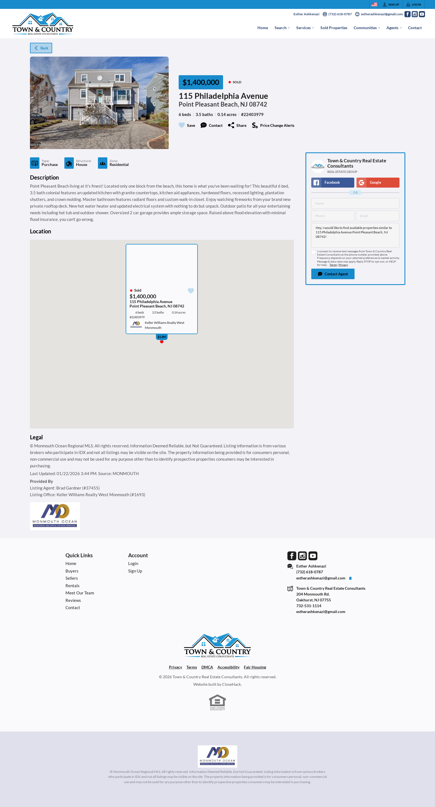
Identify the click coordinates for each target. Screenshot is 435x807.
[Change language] (374, 4)
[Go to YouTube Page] (422, 14)
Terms (333, 264)
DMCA (207, 667)
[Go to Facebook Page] (407, 14)
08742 (258, 104)
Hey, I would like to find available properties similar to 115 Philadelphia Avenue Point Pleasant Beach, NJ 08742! (355, 235)
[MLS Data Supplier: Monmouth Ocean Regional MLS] (217, 756)
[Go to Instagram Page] (415, 14)
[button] (333, 274)
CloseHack (231, 684)
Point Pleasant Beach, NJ (213, 104)
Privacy (343, 264)
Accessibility (228, 667)
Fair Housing (255, 667)
